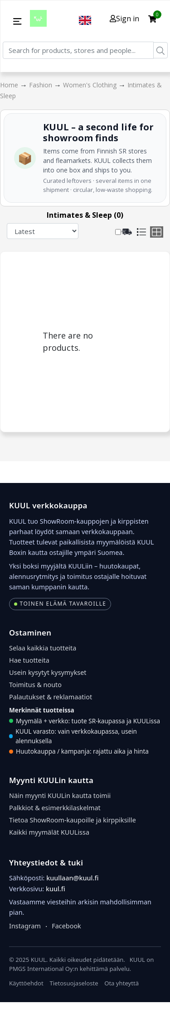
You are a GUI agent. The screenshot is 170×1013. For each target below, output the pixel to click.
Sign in (124, 19)
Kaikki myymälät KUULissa (49, 832)
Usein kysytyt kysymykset (48, 672)
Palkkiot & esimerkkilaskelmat (55, 807)
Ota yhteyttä (121, 983)
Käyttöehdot (26, 983)
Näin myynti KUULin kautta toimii (60, 795)
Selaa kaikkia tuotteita (42, 648)
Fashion (41, 85)
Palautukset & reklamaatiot (50, 697)
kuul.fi (55, 888)
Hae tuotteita (29, 660)
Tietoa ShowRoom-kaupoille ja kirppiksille (72, 820)
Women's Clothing (90, 85)
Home (10, 85)
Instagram (25, 926)
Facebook (66, 926)
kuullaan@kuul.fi (72, 878)
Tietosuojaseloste (73, 983)
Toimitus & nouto (35, 684)
